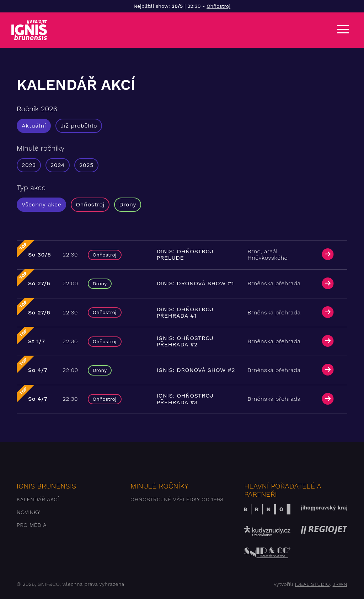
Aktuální (34, 125)
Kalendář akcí (38, 499)
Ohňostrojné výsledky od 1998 (177, 499)
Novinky (28, 512)
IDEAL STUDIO (312, 584)
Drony (127, 204)
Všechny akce (41, 204)
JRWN (340, 584)
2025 (86, 165)
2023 (29, 165)
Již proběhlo (78, 125)
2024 (57, 165)
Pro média (32, 525)
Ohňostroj (218, 6)
